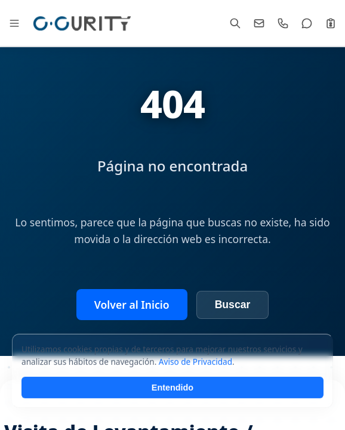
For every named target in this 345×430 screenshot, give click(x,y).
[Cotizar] (330, 23)
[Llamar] (283, 23)
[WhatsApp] (306, 23)
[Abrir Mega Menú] (14, 23)
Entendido (172, 404)
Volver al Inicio (132, 304)
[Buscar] (235, 23)
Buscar (233, 305)
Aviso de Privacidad (195, 378)
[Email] (259, 23)
